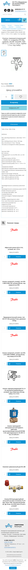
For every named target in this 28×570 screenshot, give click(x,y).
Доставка (23, 534)
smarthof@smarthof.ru (20, 11)
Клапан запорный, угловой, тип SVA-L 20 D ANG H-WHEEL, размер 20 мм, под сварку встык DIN (14, 354)
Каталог (10, 25)
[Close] (25, 560)
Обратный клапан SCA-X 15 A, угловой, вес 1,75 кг (14, 248)
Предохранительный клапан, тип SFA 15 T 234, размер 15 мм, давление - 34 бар (14, 318)
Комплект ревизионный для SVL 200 (14, 467)
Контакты (20, 536)
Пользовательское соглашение (14, 554)
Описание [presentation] (14, 124)
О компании (16, 534)
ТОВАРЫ (4, 27)
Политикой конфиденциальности (13, 565)
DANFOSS (11, 27)
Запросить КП (14, 108)
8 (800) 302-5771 (9, 540)
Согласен (13, 568)
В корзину (14, 102)
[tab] (14, 124)
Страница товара (18, 25)
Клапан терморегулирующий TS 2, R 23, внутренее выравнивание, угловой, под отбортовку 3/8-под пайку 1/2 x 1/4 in (14, 391)
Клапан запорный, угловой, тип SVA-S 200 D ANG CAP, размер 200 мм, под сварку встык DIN (14, 283)
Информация (13, 536)
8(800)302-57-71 (20, 9)
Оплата (6, 536)
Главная (3, 25)
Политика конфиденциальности (14, 556)
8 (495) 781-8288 (8, 542)
